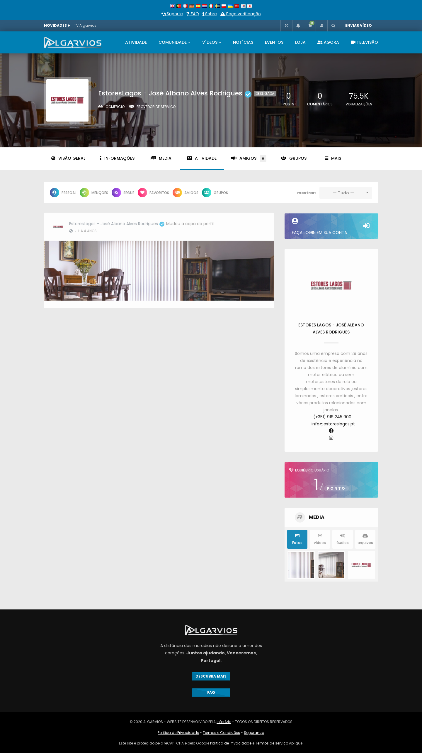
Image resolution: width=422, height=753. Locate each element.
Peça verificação (240, 14)
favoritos (153, 192)
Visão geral (68, 158)
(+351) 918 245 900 (332, 417)
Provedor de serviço (156, 106)
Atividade (202, 158)
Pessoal (63, 192)
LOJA (300, 42)
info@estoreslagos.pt (333, 424)
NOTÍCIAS (243, 42)
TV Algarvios (85, 25)
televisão (364, 42)
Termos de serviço (271, 743)
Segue (123, 192)
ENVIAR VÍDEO (358, 25)
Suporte (172, 14)
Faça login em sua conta (331, 226)
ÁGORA (328, 42)
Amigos (248, 158)
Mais (333, 158)
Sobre (210, 14)
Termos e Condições (221, 732)
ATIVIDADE (136, 42)
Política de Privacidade (178, 732)
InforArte (224, 721)
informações (117, 158)
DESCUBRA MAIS (211, 676)
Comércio (115, 106)
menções (94, 192)
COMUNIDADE (173, 42)
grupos (294, 158)
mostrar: (306, 193)
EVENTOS (274, 42)
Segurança (254, 732)
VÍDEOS (209, 42)
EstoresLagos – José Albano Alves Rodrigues (116, 221)
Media (161, 158)
